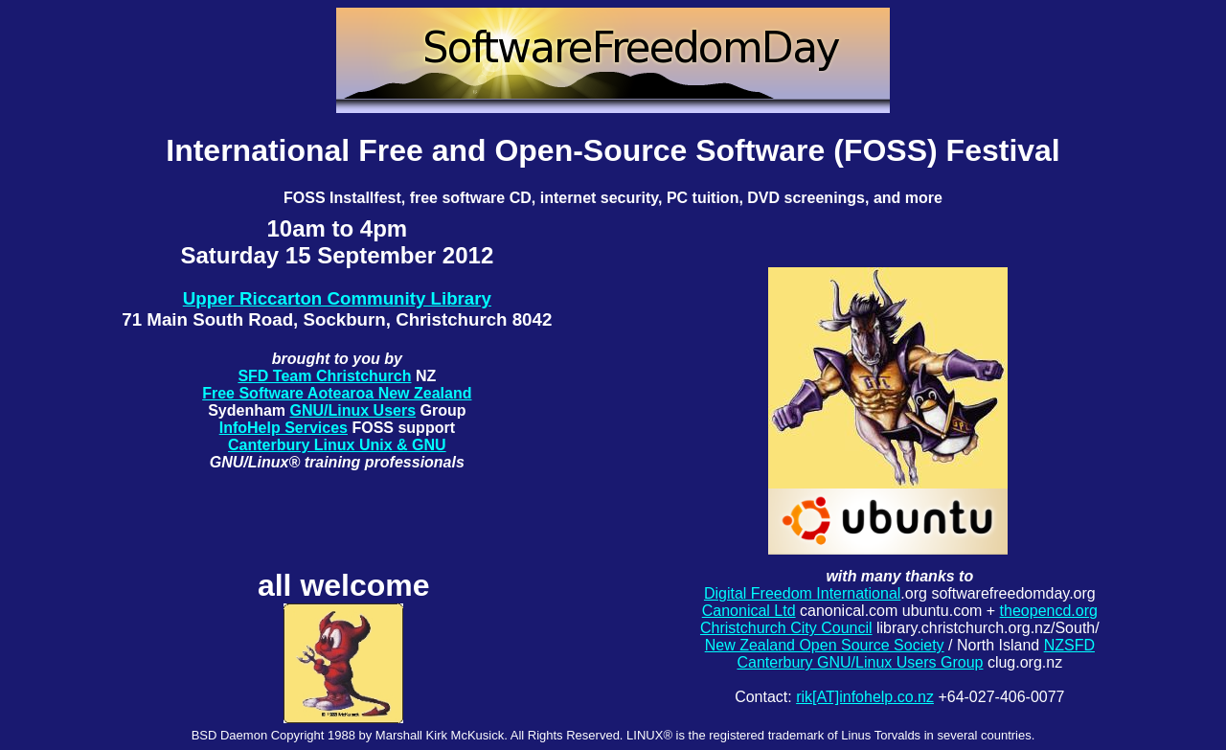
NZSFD (1069, 645)
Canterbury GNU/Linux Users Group (860, 662)
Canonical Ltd (749, 610)
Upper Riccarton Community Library (337, 298)
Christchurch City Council (786, 628)
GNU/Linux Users (353, 410)
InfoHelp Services (283, 428)
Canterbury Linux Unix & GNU (337, 445)
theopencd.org (1049, 610)
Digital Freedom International (802, 593)
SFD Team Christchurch (324, 376)
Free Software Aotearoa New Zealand (336, 393)
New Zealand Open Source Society (824, 645)
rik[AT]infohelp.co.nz (865, 697)
